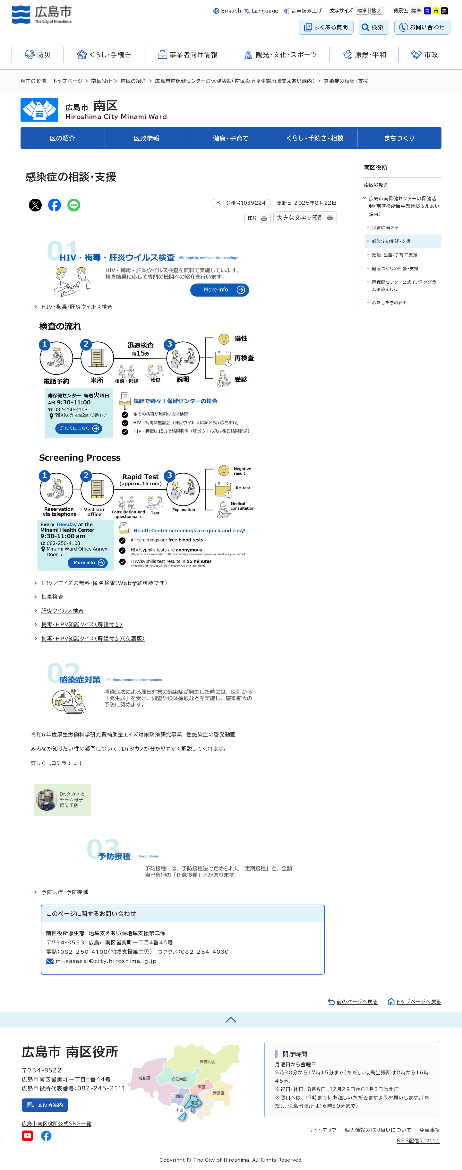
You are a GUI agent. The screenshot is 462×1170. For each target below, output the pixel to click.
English (231, 10)
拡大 (376, 11)
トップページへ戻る (419, 1001)
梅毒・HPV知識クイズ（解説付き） (82, 624)
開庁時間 (295, 1054)
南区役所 (101, 81)
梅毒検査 (52, 596)
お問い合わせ (427, 27)
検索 (378, 27)
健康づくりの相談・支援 (395, 269)
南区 (116, 109)
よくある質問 (331, 27)
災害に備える (385, 228)
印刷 (253, 218)
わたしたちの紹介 (390, 303)
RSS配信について (418, 1140)
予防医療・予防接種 (65, 892)
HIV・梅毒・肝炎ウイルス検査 (77, 306)
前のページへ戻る (357, 1001)
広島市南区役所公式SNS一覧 (56, 1123)
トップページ (68, 81)
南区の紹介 (134, 81)
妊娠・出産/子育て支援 (395, 255)
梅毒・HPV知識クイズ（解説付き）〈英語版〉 (93, 638)
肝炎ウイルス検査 (62, 610)
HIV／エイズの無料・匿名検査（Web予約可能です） (104, 583)
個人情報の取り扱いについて (378, 1130)
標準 (361, 11)
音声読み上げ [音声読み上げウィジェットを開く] (306, 10)
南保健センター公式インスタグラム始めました (404, 285)
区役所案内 (50, 1105)
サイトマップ (323, 1130)
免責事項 (429, 1130)
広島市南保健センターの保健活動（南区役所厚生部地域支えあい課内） (235, 81)
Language (265, 11)
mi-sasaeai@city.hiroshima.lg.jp (106, 961)
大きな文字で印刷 (300, 217)
